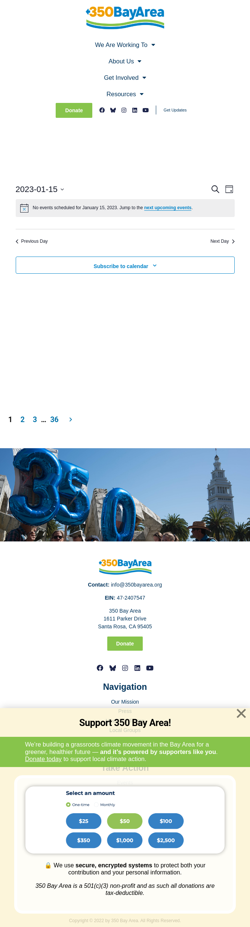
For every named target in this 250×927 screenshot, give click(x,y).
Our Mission (125, 702)
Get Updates (175, 110)
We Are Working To (125, 45)
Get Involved (125, 78)
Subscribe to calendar (120, 266)
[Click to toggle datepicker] (40, 189)
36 (54, 419)
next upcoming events (168, 207)
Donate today (43, 758)
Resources (125, 94)
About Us (125, 61)
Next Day (222, 241)
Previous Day (32, 241)
